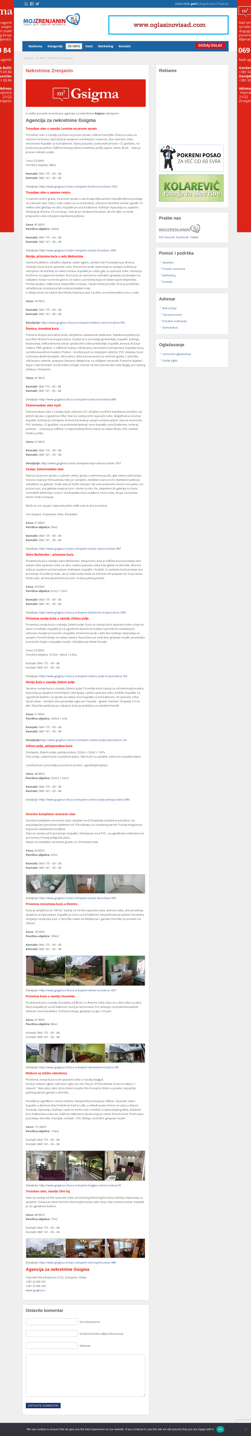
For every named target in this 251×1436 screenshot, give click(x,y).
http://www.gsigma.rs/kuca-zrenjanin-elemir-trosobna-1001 (77, 990)
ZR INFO (74, 46)
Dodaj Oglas (209, 45)
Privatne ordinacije (174, 321)
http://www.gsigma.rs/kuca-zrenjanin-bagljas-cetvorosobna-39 (80, 1185)
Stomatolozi (170, 327)
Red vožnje (169, 308)
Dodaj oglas (170, 360)
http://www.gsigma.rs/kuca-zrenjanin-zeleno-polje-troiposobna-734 (83, 676)
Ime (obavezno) (90, 1322)
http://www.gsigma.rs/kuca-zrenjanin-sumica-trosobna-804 (77, 399)
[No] (245, 1429)
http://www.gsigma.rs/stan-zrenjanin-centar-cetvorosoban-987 (80, 548)
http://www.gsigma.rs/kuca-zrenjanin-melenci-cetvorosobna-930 (83, 322)
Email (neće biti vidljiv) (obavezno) (101, 1334)
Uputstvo (168, 262)
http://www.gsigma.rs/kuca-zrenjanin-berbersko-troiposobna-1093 (82, 612)
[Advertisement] (192, 112)
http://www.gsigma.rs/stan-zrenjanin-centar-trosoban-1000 (77, 250)
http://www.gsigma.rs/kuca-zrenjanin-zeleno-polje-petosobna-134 (84, 740)
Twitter (194, 237)
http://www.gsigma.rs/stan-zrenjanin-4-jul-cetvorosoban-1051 (81, 463)
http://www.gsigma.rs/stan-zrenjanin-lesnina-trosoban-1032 (78, 186)
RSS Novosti (167, 237)
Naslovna (35, 46)
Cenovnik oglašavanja (176, 354)
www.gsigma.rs (35, 1290)
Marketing (105, 46)
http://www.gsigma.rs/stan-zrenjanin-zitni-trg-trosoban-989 (77, 1262)
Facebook (182, 237)
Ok (220, 1429)
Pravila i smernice (173, 269)
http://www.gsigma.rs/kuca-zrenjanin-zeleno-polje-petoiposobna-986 (84, 799)
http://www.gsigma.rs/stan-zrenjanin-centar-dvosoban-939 (77, 898)
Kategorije (55, 46)
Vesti (89, 46)
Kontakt (125, 46)
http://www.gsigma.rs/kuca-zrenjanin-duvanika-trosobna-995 (79, 1067)
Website (85, 1346)
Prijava (222, 4)
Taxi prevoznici (172, 315)
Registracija (207, 4)
